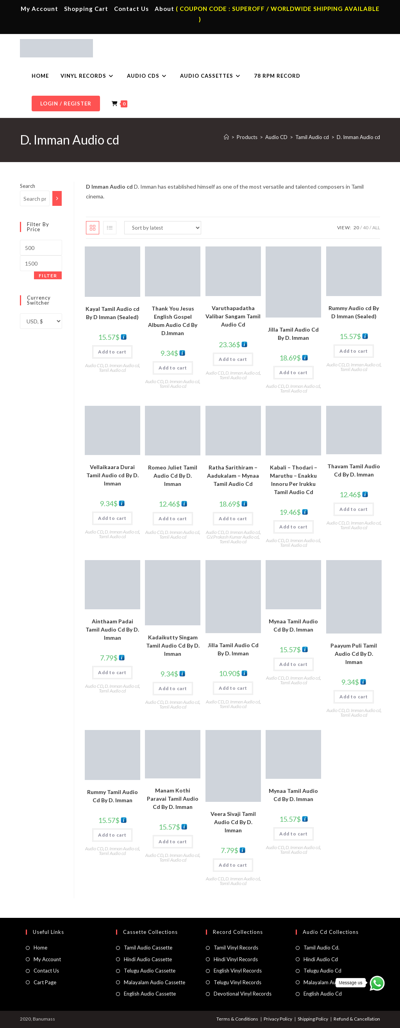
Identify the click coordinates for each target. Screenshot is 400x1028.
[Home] (226, 137)
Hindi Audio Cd (321, 959)
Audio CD (94, 365)
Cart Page (45, 982)
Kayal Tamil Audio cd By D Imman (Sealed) (112, 312)
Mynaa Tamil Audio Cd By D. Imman (293, 625)
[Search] (57, 198)
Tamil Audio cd (112, 370)
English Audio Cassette (150, 994)
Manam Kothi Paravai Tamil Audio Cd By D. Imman (172, 798)
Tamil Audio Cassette (148, 947)
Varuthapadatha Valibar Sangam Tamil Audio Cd (233, 316)
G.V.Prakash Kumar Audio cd (233, 537)
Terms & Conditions (237, 1019)
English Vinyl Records (238, 970)
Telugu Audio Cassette (149, 970)
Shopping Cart (86, 8)
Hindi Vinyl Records (236, 959)
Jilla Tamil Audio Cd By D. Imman (293, 333)
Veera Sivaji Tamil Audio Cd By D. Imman (233, 821)
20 (356, 227)
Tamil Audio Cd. (321, 947)
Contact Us (131, 8)
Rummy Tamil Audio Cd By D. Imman (112, 796)
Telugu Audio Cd (322, 970)
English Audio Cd (323, 994)
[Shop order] (162, 227)
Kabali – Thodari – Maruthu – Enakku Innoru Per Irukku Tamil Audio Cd (293, 479)
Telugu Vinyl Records (237, 982)
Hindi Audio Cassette (148, 959)
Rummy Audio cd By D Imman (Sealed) (354, 312)
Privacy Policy (278, 1019)
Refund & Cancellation (357, 1019)
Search (27, 186)
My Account (39, 8)
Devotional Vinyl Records (242, 994)
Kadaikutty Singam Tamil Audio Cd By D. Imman (173, 645)
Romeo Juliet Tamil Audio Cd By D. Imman (172, 475)
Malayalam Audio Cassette (154, 982)
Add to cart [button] (112, 352)
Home (40, 947)
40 (365, 227)
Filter (48, 275)
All (376, 227)
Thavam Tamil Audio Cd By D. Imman (353, 470)
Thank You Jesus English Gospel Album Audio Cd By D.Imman (172, 320)
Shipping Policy (313, 1019)
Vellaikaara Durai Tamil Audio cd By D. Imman (112, 475)
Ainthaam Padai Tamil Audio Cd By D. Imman (112, 629)
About (164, 8)
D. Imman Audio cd (358, 137)
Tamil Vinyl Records (236, 947)
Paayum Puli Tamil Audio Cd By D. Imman (353, 653)
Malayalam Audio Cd (327, 982)
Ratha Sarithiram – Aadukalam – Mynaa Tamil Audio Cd (233, 475)
